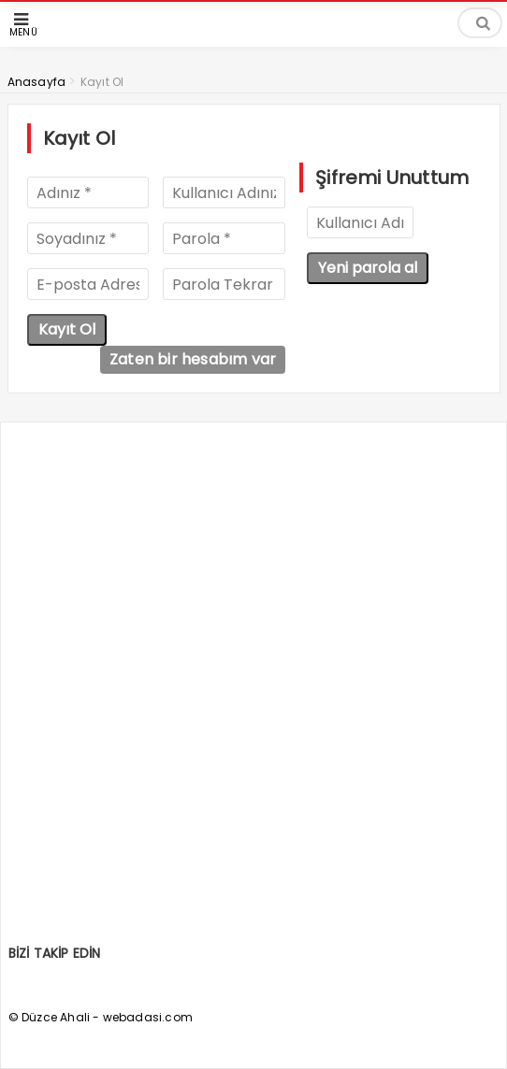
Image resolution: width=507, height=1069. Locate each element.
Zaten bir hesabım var (192, 359)
